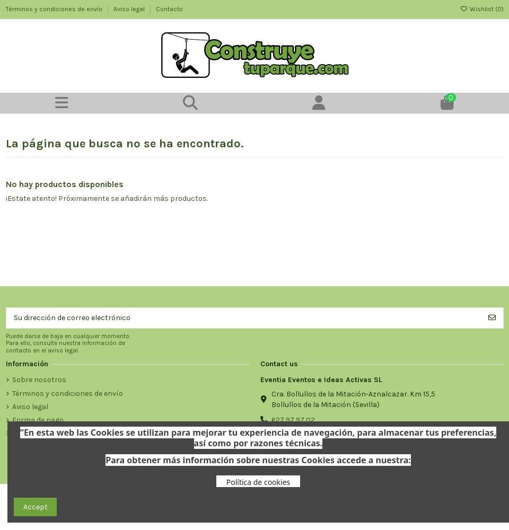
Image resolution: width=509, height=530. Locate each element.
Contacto (169, 9)
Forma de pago (38, 420)
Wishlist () (482, 9)
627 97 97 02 (293, 420)
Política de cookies (258, 482)
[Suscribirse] (492, 318)
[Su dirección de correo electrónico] (243, 318)
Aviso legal (129, 9)
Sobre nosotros (39, 379)
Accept (35, 506)
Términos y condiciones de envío (55, 9)
